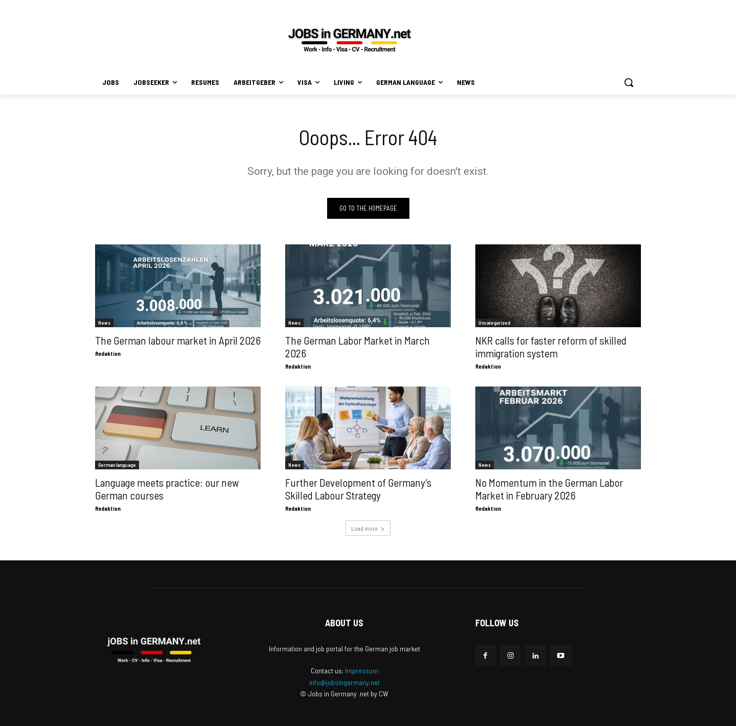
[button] (628, 82)
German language (117, 465)
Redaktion (108, 353)
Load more (368, 528)
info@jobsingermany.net (344, 682)
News (104, 323)
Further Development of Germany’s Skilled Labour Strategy (358, 489)
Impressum (361, 670)
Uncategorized (494, 323)
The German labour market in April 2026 (178, 340)
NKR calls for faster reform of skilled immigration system (551, 346)
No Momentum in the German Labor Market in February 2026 (549, 489)
